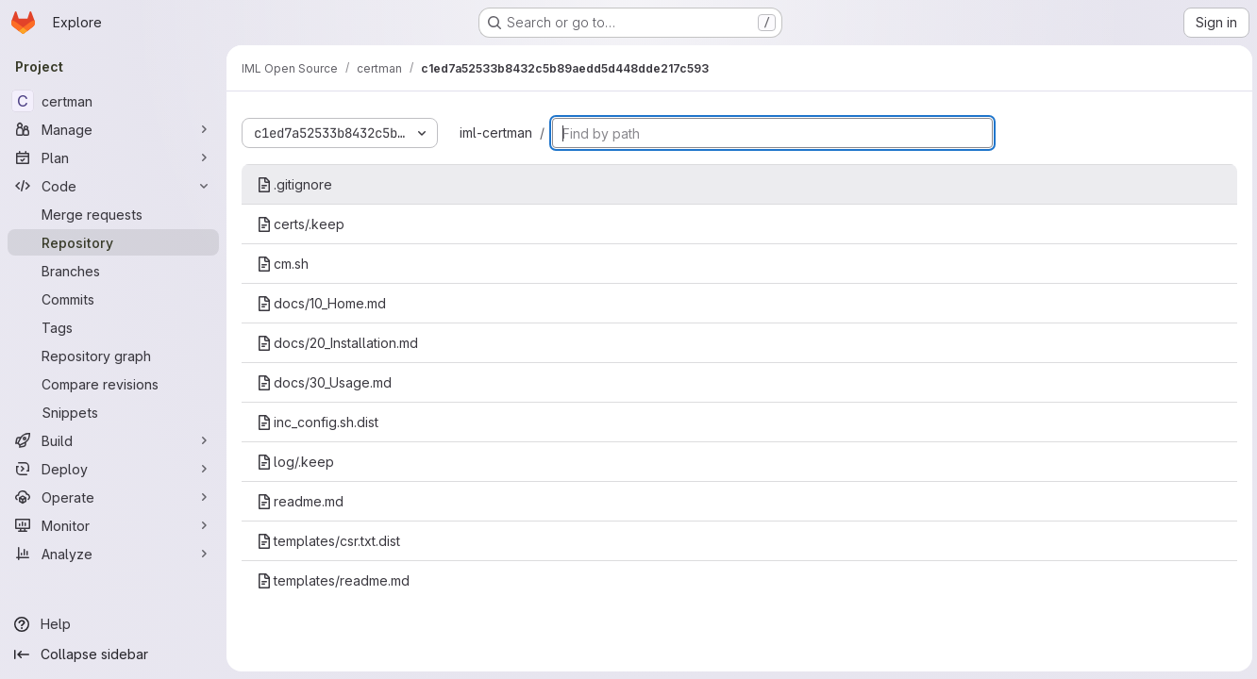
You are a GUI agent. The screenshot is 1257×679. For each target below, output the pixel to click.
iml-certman (496, 132)
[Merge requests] (113, 214)
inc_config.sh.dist (317, 422)
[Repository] (113, 242)
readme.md (300, 501)
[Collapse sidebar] (113, 654)
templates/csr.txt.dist (328, 541)
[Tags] (113, 327)
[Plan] (113, 157)
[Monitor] (113, 525)
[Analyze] (113, 553)
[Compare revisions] (113, 384)
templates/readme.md (333, 580)
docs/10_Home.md (321, 303)
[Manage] (113, 129)
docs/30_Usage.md (324, 382)
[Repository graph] (113, 355)
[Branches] (113, 270)
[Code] (113, 186)
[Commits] (113, 299)
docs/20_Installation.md (337, 343)
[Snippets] (113, 412)
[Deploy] (113, 468)
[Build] (113, 440)
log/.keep (295, 462)
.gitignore (294, 184)
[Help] (113, 624)
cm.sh (283, 264)
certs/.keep (300, 224)
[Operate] (113, 497)
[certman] (113, 101)
